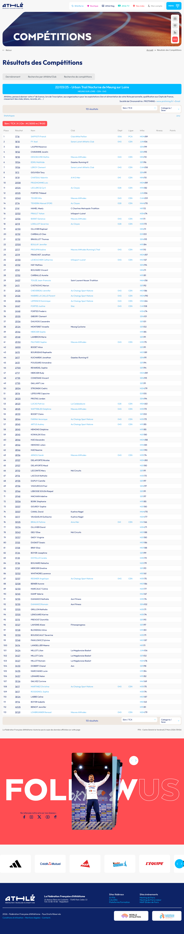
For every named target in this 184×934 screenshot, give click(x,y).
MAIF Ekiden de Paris (149, 902)
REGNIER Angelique (40, 578)
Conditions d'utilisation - (14, 917)
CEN (130, 141)
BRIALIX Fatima (38, 522)
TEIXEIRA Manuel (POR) (41, 203)
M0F (142, 290)
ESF (141, 234)
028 (119, 187)
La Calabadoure (78, 403)
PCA (130, 136)
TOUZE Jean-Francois (41, 280)
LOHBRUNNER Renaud (41, 712)
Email (177, 101)
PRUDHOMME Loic (39, 182)
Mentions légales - (33, 917)
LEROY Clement (38, 167)
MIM (142, 157)
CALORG (113, 900)
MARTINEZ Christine (40, 686)
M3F (142, 224)
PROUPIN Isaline (38, 249)
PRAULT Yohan (37, 213)
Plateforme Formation (119, 902)
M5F (142, 573)
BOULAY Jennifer (39, 244)
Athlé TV (123, 6)
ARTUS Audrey (37, 424)
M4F (142, 260)
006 (120, 136)
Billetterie (77, 6)
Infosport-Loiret (78, 260)
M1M (142, 187)
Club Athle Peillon (79, 136)
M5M (142, 301)
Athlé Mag (108, 6)
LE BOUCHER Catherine (42, 260)
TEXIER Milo (36, 198)
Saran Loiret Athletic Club (82, 141)
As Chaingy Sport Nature (82, 290)
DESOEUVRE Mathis (40, 157)
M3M (142, 213)
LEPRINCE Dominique (40, 301)
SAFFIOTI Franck (38, 136)
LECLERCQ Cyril (38, 187)
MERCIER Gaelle (38, 332)
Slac (73, 306)
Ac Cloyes (75, 187)
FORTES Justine (38, 306)
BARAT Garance (38, 218)
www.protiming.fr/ (165, 101)
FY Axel (34, 141)
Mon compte (155, 6)
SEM (142, 146)
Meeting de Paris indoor (150, 900)
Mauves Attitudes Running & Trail (85, 249)
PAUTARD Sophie (39, 342)
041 (119, 177)
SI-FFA (112, 897)
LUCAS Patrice (37, 403)
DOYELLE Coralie (39, 558)
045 (120, 141)
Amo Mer (75, 522)
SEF (141, 162)
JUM (142, 141)
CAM (142, 167)
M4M (142, 203)
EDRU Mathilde (38, 162)
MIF (141, 208)
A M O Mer (75, 177)
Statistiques (9, 115)
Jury (178, 115)
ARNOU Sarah (37, 455)
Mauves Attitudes (78, 157)
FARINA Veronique (39, 419)
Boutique (92, 6)
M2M (142, 388)
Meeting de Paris (147, 897)
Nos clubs (138, 6)
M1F (141, 244)
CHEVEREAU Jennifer (41, 290)
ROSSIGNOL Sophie (40, 691)
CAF (142, 306)
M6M (142, 280)
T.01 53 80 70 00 (51, 902)
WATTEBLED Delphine (41, 409)
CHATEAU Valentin (39, 177)
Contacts (46, 917)
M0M (142, 136)
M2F (142, 434)
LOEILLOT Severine (40, 224)
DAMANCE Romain (39, 604)
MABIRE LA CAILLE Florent (43, 295)
